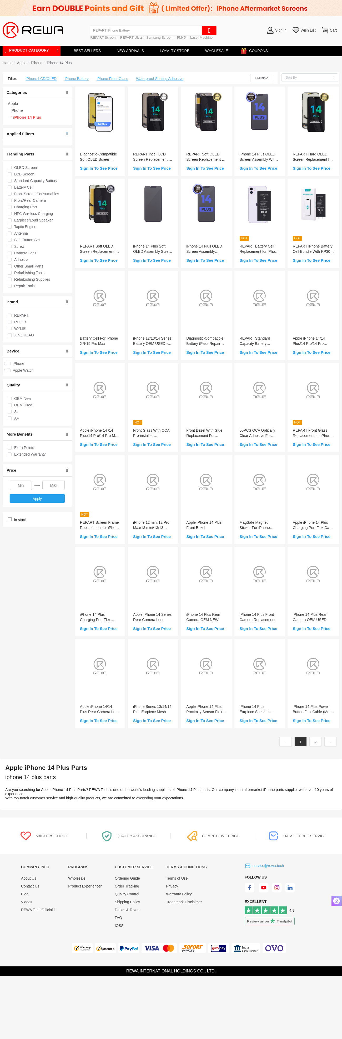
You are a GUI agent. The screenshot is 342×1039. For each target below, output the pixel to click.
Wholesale (76, 878)
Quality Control (127, 894)
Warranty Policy (179, 894)
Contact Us (30, 886)
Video (26, 902)
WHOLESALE (216, 51)
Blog (24, 894)
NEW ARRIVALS (130, 51)
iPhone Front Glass (112, 79)
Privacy (172, 886)
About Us (28, 878)
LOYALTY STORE (174, 51)
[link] (21, 63)
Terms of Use (177, 878)
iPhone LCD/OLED (41, 79)
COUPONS (256, 50)
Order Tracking (127, 886)
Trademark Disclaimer (184, 902)
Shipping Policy (127, 902)
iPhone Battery (76, 79)
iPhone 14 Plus (59, 63)
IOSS (119, 926)
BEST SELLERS (87, 51)
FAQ (118, 918)
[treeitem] (37, 363)
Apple (21, 63)
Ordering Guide (127, 878)
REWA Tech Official (38, 910)
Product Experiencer (85, 886)
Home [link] (7, 63)
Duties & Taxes (127, 910)
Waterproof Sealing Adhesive (159, 79)
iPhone (36, 63)
